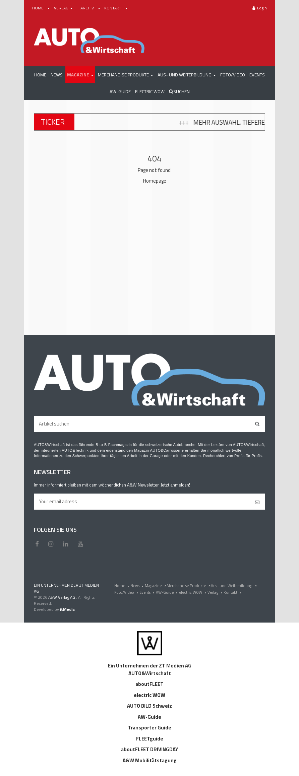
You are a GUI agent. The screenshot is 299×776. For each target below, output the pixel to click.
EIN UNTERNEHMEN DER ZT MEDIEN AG (66, 588)
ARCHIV (87, 8)
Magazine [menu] (156, 585)
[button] (80, 74)
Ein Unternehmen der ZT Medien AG (149, 665)
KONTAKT (113, 8)
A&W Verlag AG (62, 597)
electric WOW (193, 592)
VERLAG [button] (64, 8)
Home (122, 585)
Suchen (179, 91)
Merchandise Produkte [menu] (189, 585)
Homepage (154, 181)
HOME (38, 8)
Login (259, 8)
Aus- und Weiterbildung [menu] (234, 585)
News (137, 585)
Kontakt (233, 592)
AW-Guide (167, 592)
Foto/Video (126, 592)
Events (147, 592)
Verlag (215, 592)
